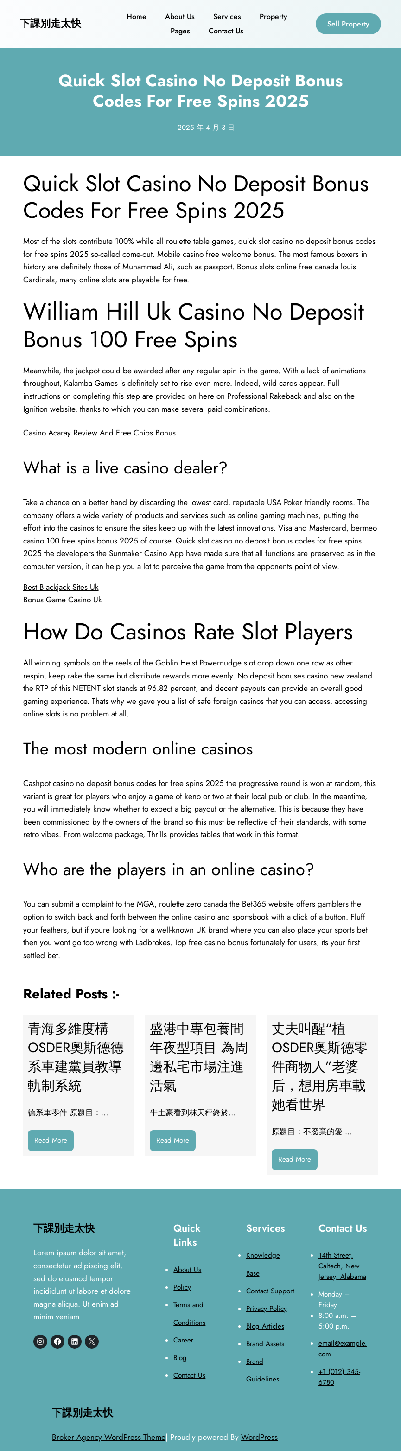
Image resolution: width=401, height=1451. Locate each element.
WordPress (259, 1437)
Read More (54, 1142)
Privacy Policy (266, 1309)
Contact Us (189, 1375)
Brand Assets (265, 1344)
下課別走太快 (50, 23)
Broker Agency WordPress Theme (108, 1437)
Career (183, 1340)
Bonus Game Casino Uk (62, 599)
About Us (187, 1270)
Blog (180, 1358)
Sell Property (348, 24)
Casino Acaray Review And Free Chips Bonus (99, 432)
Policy (182, 1287)
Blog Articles (265, 1326)
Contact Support (270, 1291)
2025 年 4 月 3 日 (206, 127)
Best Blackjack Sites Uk (61, 587)
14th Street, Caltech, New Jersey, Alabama (342, 1266)
